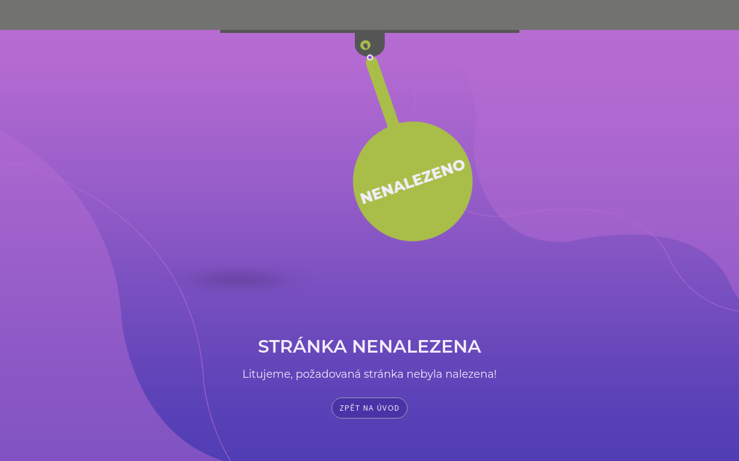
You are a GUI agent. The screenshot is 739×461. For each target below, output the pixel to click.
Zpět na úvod (369, 407)
